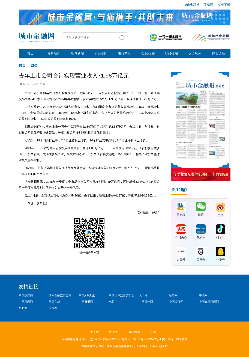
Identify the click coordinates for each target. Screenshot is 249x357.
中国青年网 (146, 301)
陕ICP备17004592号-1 (147, 339)
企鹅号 (220, 259)
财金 (34, 65)
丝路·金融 (171, 53)
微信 (201, 214)
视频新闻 (77, 53)
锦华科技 (181, 339)
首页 (30, 53)
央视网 (53, 308)
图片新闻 (53, 53)
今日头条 (181, 237)
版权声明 (134, 332)
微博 (220, 215)
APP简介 (153, 332)
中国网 (203, 295)
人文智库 (195, 53)
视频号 (201, 237)
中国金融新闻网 (209, 301)
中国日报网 (86, 301)
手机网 (208, 5)
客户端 (181, 214)
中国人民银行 (87, 295)
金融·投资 (148, 53)
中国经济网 (176, 301)
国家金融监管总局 (60, 295)
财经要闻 (101, 53)
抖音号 (220, 237)
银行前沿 (124, 53)
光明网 (23, 308)
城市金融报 (192, 5)
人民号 (181, 259)
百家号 (201, 259)
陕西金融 (218, 53)
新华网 (173, 295)
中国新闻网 (26, 301)
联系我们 (115, 332)
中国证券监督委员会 (121, 295)
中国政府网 (26, 295)
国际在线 (54, 301)
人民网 (143, 295)
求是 (112, 301)
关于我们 (95, 332)
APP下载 (224, 5)
